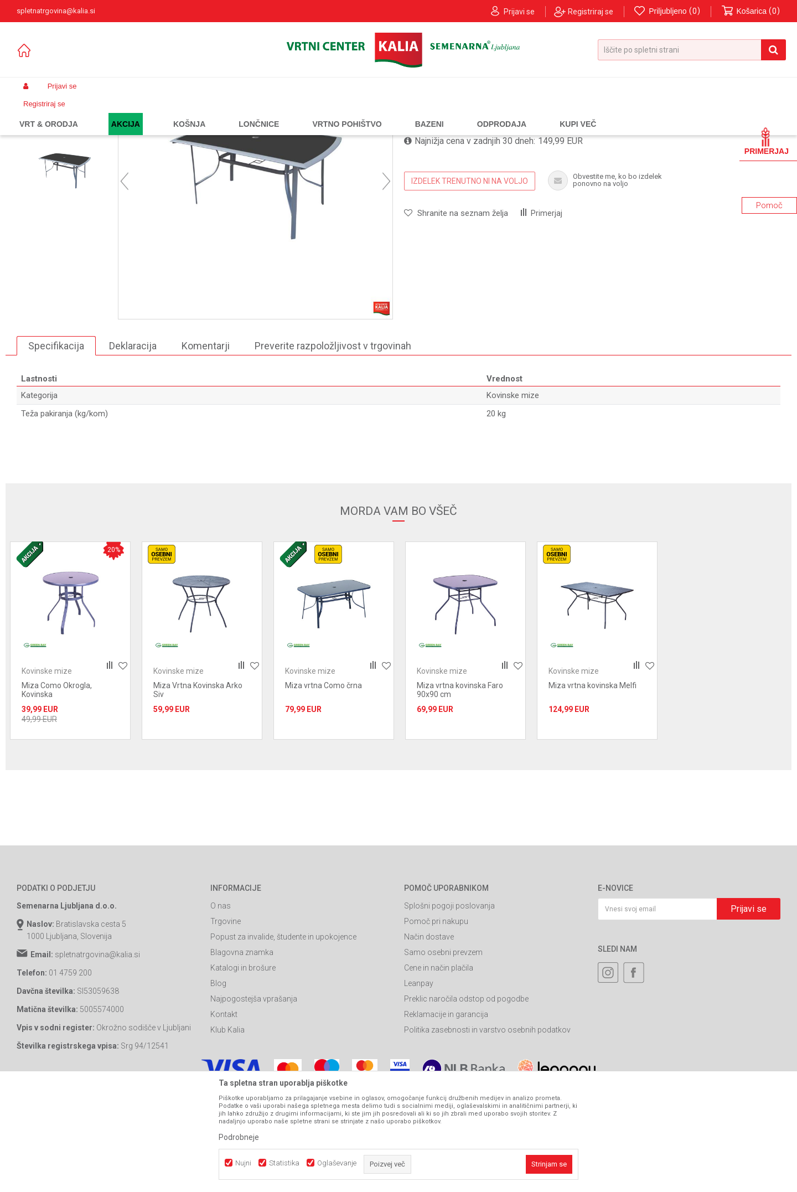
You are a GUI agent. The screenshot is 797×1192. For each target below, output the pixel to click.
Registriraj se (590, 11)
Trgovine (225, 1021)
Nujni (243, 1163)
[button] (692, 49)
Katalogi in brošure (243, 1068)
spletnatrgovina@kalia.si (97, 1054)
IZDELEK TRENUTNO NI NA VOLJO (469, 280)
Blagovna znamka (241, 1052)
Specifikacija (56, 445)
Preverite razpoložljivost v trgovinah (333, 445)
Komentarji (206, 445)
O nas (220, 1006)
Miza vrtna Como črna (323, 785)
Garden (128, 112)
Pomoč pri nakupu (436, 1021)
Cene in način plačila (438, 1068)
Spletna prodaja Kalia (48, 112)
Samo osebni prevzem (443, 1052)
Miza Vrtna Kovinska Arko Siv (197, 790)
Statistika (284, 1163)
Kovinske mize (284, 112)
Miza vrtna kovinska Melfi (592, 785)
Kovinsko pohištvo (226, 112)
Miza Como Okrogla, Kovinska (57, 790)
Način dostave (429, 1037)
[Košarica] (751, 11)
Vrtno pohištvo (169, 112)
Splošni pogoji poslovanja (449, 1006)
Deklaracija (133, 445)
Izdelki (98, 112)
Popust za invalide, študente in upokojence (283, 1037)
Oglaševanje (336, 1163)
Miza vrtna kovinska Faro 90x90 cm (460, 790)
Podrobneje (239, 1137)
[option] (64, 185)
